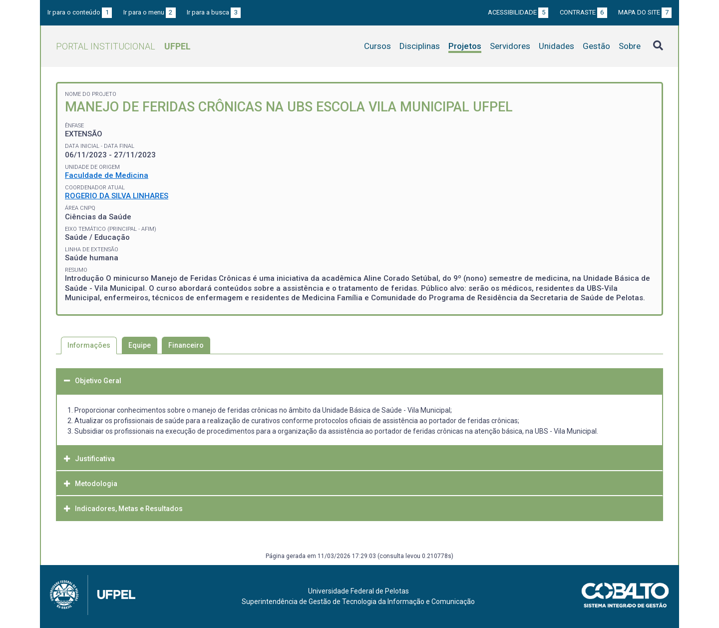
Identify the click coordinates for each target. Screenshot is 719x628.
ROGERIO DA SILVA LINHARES (116, 195)
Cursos (377, 46)
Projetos (464, 46)
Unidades (556, 46)
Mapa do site (645, 12)
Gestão (596, 46)
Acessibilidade (518, 12)
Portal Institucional (123, 46)
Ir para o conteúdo (79, 12)
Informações (88, 345)
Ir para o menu (149, 12)
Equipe (139, 345)
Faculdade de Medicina (106, 175)
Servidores (510, 46)
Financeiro (186, 345)
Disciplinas (419, 46)
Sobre (630, 46)
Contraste (583, 12)
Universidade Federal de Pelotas (358, 591)
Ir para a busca (214, 12)
